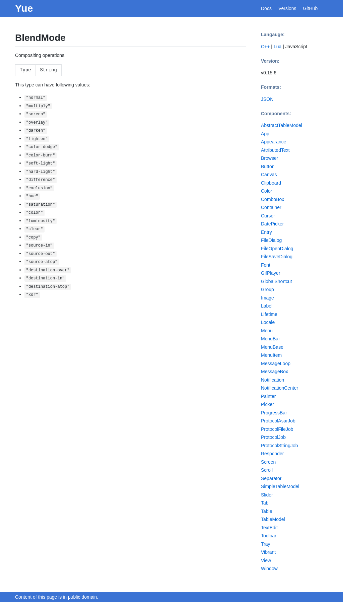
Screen (268, 462)
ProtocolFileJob (277, 429)
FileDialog (271, 240)
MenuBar (270, 338)
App (265, 133)
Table (266, 511)
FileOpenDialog (277, 248)
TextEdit (269, 527)
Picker (267, 404)
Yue (24, 8)
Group (267, 289)
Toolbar (268, 535)
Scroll (267, 470)
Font (265, 265)
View (266, 560)
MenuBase (272, 347)
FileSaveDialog (276, 256)
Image (267, 297)
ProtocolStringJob (279, 445)
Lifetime (269, 314)
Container (271, 207)
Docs (266, 8)
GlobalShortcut (276, 281)
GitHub (310, 8)
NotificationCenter (279, 388)
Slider (267, 494)
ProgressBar (274, 412)
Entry (266, 232)
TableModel (273, 519)
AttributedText (275, 150)
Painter (268, 396)
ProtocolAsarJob (278, 420)
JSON (267, 99)
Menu (267, 330)
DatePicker (272, 223)
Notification (272, 380)
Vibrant (268, 552)
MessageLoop (275, 363)
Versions (287, 8)
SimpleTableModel (280, 486)
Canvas (269, 174)
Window (269, 568)
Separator (271, 478)
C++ (265, 46)
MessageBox (274, 371)
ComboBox (272, 199)
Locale (268, 322)
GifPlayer (270, 273)
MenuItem (271, 355)
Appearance (273, 141)
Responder (272, 453)
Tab (265, 503)
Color (266, 191)
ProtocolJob (273, 437)
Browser (269, 158)
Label (266, 306)
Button (267, 166)
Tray (265, 544)
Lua (277, 46)
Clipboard (271, 183)
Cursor (268, 215)
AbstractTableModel (281, 125)
